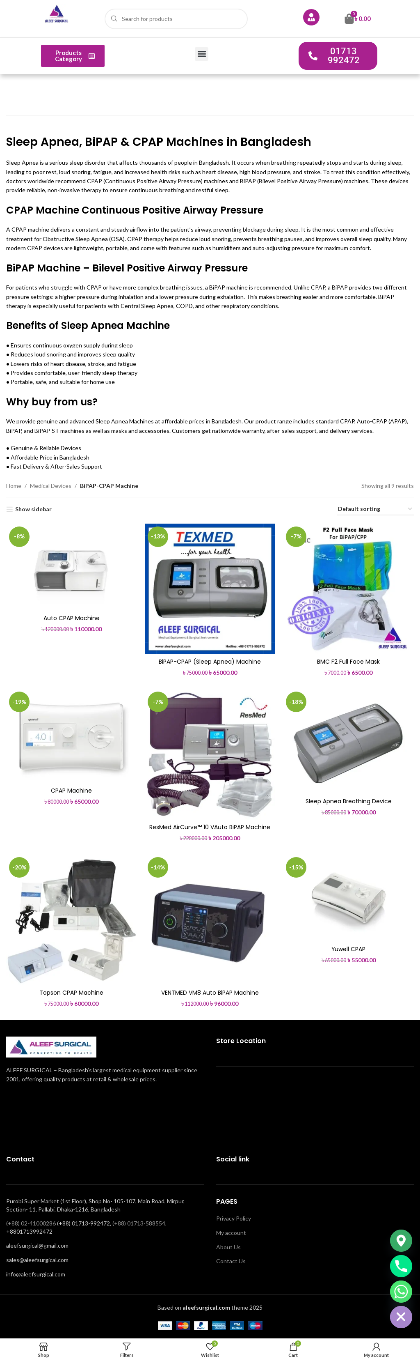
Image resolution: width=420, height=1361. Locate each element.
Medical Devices (50, 485)
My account (231, 1232)
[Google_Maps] (401, 1241)
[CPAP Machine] (71, 736)
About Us (228, 1247)
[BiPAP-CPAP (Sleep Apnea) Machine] (210, 589)
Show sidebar (33, 509)
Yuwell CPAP (348, 949)
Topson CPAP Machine (71, 993)
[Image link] (51, 1046)
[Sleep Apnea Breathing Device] (348, 741)
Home (13, 485)
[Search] (176, 19)
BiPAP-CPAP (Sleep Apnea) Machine (210, 662)
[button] (201, 54)
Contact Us (231, 1261)
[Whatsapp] (401, 1292)
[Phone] (401, 1266)
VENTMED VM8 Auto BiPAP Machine (210, 993)
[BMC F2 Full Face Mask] (348, 589)
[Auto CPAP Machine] (71, 567)
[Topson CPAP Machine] (71, 920)
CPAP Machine (71, 790)
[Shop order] (375, 509)
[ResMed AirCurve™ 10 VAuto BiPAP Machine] (210, 754)
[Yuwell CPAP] (348, 898)
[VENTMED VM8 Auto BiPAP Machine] (210, 920)
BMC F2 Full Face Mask (348, 662)
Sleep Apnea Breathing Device (349, 801)
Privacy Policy (233, 1218)
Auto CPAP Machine (71, 618)
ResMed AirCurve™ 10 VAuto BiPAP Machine (210, 827)
